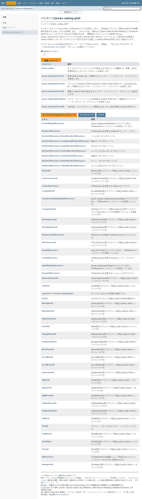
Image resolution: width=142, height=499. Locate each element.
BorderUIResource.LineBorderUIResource (63, 156)
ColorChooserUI (50, 178)
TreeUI (45, 449)
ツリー (25, 3)
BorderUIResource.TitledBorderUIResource (63, 166)
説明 (4, 23)
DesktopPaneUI (50, 227)
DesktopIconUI (49, 219)
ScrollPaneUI (48, 365)
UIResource (48, 457)
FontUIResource (50, 250)
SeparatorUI (48, 372)
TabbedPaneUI (49, 403)
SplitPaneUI (48, 395)
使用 (19, 3)
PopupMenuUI (49, 334)
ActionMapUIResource (53, 123)
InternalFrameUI (50, 278)
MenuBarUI (47, 303)
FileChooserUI (49, 242)
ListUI (45, 298)
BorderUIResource (51, 131)
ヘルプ (63, 3)
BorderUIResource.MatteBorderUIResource (63, 161)
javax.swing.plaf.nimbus (54, 99)
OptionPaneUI (49, 319)
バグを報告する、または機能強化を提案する (57, 475)
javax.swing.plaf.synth (53, 107)
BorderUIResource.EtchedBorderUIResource (64, 151)
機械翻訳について (71, 12)
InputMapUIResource (52, 265)
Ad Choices (61, 494)
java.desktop (7, 8)
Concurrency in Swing (53, 47)
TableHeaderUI (49, 411)
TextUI (45, 426)
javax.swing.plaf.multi (53, 91)
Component (66, 293)
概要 (3, 3)
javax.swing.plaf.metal (53, 84)
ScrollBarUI (47, 357)
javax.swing (48, 68)
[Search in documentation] (122, 8)
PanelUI (46, 326)
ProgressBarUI (49, 342)
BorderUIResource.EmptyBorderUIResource (64, 146)
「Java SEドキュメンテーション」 (96, 478)
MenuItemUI (48, 311)
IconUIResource (50, 258)
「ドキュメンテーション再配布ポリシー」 (104, 492)
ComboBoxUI (48, 191)
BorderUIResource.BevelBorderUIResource (63, 136)
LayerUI (46, 293)
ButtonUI (46, 171)
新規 (41, 3)
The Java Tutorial (119, 44)
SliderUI (46, 380)
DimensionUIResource (53, 235)
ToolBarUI (47, 434)
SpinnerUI (47, 388)
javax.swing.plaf (25, 8)
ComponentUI (49, 209)
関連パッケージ (9, 28)
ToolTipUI (46, 441)
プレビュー (33, 3)
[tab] (59, 115)
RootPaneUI (48, 349)
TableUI (45, 418)
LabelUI (46, 286)
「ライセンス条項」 (74, 492)
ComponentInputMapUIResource (58, 199)
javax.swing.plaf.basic (53, 76)
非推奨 (46, 3)
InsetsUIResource (51, 273)
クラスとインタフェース (13, 32)
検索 (57, 3)
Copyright (45, 487)
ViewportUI (47, 464)
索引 (52, 3)
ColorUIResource (50, 186)
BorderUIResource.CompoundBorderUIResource (66, 141)
